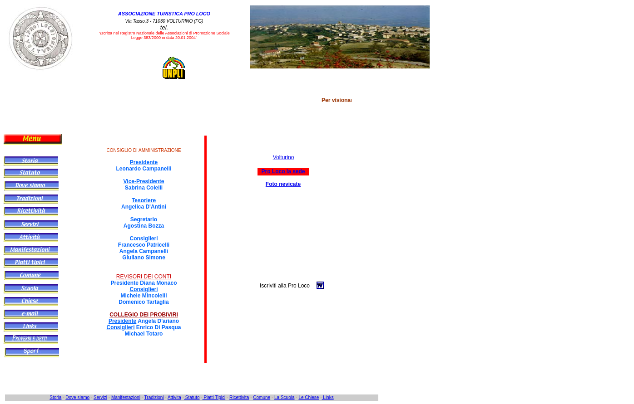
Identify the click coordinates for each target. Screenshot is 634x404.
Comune (261, 397)
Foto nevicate (283, 184)
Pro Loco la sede (283, 171)
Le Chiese (308, 397)
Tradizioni (154, 397)
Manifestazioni (125, 397)
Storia (55, 397)
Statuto (191, 397)
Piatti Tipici (214, 397)
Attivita (174, 397)
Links (328, 397)
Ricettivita (239, 397)
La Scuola (284, 397)
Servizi (100, 397)
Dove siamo (77, 397)
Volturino (283, 157)
